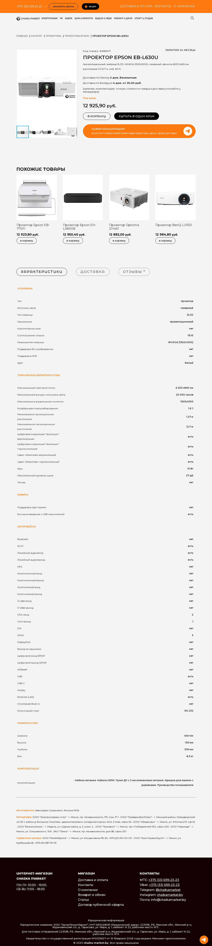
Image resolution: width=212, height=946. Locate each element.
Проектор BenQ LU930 (173, 225)
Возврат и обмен (92, 895)
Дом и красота (84, 18)
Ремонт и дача (123, 18)
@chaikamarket (168, 890)
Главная (22, 36)
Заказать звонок (63, 6)
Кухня (68, 18)
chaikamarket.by (170, 895)
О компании (184, 6)
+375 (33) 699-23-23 (164, 880)
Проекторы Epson (77, 36)
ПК (61, 18)
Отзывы (134, 271)
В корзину (97, 116)
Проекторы (53, 36)
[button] (74, 53)
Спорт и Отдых (144, 18)
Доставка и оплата (136, 6)
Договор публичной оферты (101, 905)
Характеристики (42, 272)
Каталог (36, 36)
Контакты (163, 6)
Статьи (83, 900)
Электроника (50, 18)
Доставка (92, 272)
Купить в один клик (136, 116)
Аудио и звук (103, 18)
